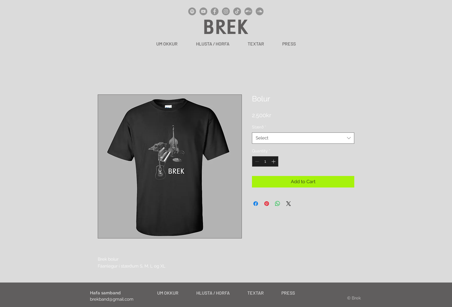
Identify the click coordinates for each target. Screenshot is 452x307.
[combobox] (303, 138)
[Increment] (274, 161)
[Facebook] (215, 11)
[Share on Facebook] (255, 203)
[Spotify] (192, 11)
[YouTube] (203, 11)
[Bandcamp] (248, 11)
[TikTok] (237, 11)
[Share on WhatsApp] (277, 203)
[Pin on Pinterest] (266, 203)
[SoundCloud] (259, 11)
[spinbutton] (265, 161)
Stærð (259, 127)
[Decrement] (256, 161)
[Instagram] (226, 11)
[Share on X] (288, 203)
